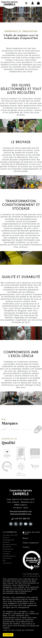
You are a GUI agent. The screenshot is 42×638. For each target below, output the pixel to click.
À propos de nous (10, 535)
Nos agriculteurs (10, 544)
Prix (4, 561)
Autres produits (9, 556)
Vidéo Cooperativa (31, 543)
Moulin (25, 538)
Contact (26, 547)
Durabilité (7, 547)
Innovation (7, 563)
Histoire (6, 537)
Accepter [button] (8, 635)
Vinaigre (6, 554)
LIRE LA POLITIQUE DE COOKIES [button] (18, 630)
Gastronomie (8, 549)
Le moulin (7, 551)
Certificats (7, 558)
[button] (26, 2)
